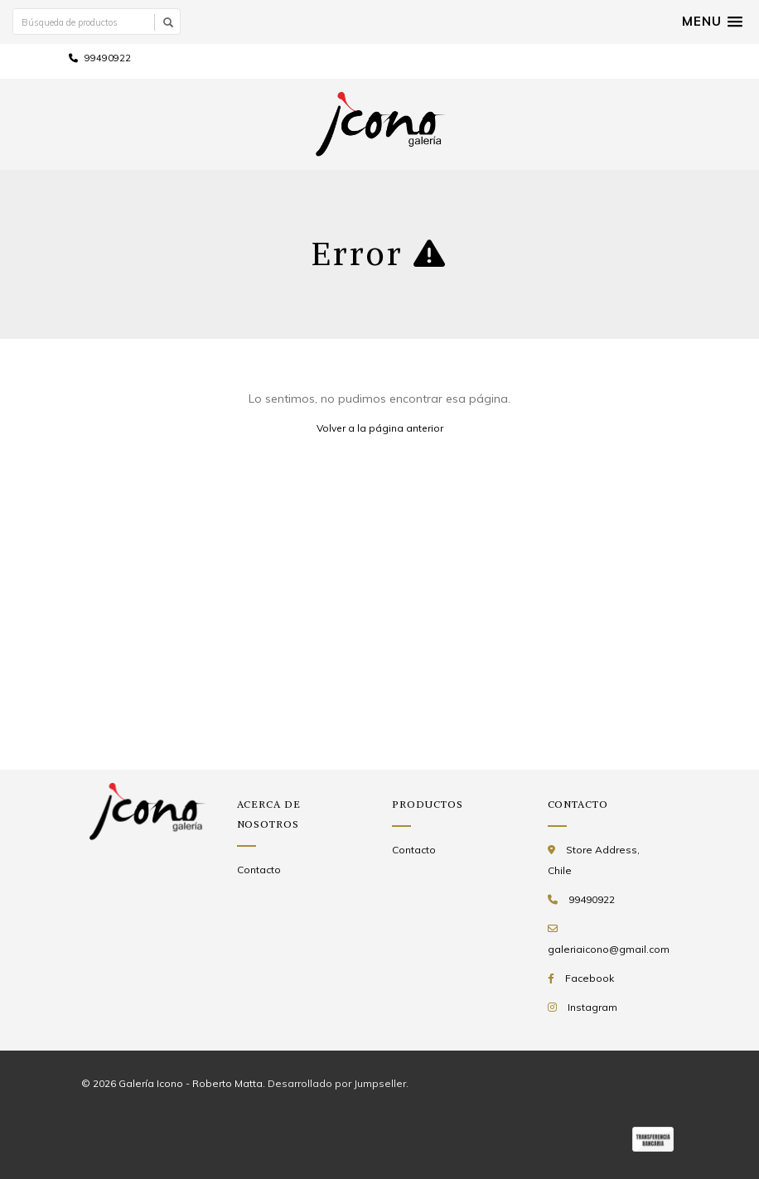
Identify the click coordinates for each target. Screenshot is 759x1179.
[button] (712, 21)
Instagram (592, 1007)
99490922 (100, 58)
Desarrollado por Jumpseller (337, 1083)
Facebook (589, 978)
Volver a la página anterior (380, 428)
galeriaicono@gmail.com (609, 949)
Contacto (259, 869)
